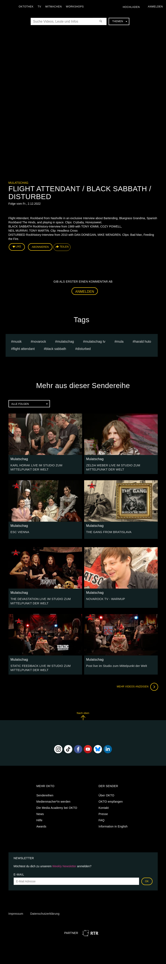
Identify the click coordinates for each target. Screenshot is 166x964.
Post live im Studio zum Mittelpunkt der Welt (115, 664)
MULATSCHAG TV (95, 341)
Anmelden (84, 291)
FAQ (102, 818)
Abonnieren (40, 246)
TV (40, 6)
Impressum (15, 912)
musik (17, 341)
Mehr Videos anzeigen (137, 685)
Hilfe (39, 818)
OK (147, 880)
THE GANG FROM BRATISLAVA (108, 531)
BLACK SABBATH (56, 348)
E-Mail (19, 873)
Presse (103, 812)
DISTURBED (84, 348)
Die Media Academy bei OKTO (56, 806)
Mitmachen (54, 6)
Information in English (113, 825)
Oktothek (27, 6)
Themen (119, 21)
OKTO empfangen (111, 800)
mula (120, 341)
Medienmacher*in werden (53, 800)
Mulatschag (18, 182)
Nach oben (83, 714)
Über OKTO (106, 794)
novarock (39, 341)
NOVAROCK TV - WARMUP (105, 598)
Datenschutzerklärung (44, 912)
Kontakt (104, 806)
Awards (41, 825)
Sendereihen (44, 794)
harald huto (142, 341)
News (40, 812)
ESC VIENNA (20, 531)
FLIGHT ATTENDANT (24, 348)
